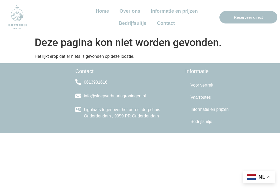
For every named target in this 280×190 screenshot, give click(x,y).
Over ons (130, 11)
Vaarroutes (200, 97)
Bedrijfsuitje (132, 23)
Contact (166, 23)
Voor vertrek (201, 85)
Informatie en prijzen (174, 11)
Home (102, 11)
